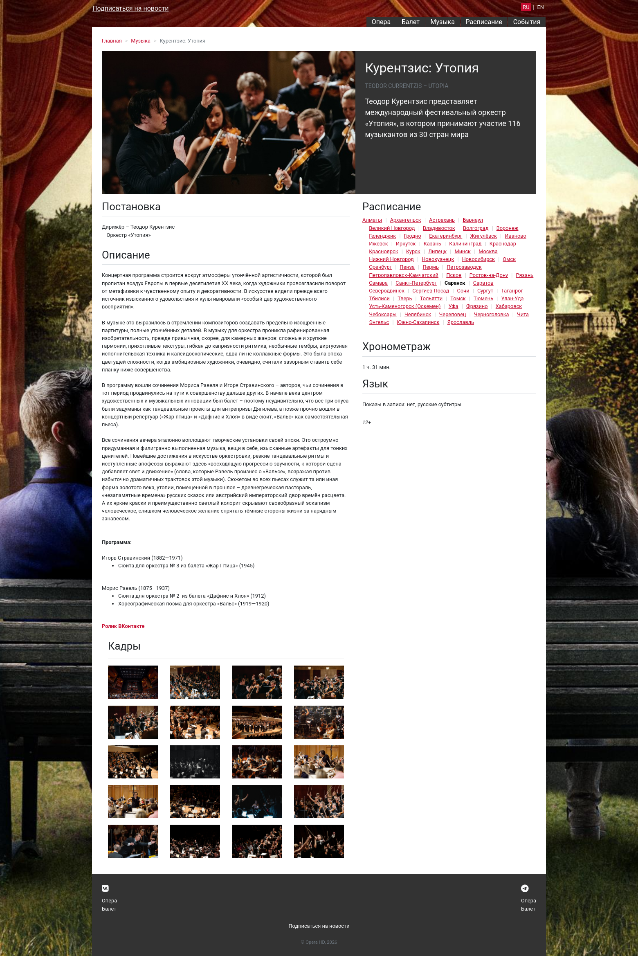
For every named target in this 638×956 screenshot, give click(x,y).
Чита (523, 314)
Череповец (452, 314)
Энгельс (379, 322)
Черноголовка (491, 314)
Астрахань (442, 220)
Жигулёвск (483, 236)
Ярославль (460, 322)
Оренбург (380, 267)
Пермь (430, 267)
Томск (457, 298)
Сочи (463, 291)
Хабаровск (509, 306)
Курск (413, 251)
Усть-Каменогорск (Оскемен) (404, 306)
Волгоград (475, 228)
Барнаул (473, 220)
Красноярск (383, 251)
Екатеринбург (445, 236)
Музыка (442, 22)
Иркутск (406, 244)
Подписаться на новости (130, 8)
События (527, 22)
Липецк (437, 251)
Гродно (412, 236)
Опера (381, 22)
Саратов (483, 283)
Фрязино (477, 306)
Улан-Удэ (512, 298)
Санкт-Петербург (415, 283)
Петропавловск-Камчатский (403, 275)
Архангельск (405, 220)
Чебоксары (383, 314)
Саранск (455, 283)
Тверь (405, 298)
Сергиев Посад (430, 291)
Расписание (484, 22)
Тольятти (431, 298)
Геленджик (382, 236)
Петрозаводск (464, 267)
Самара (378, 283)
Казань (432, 244)
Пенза (407, 267)
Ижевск (378, 244)
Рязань (524, 275)
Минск (462, 251)
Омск (509, 259)
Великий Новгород (392, 228)
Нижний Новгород (391, 259)
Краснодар (503, 244)
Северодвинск (386, 291)
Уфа (453, 306)
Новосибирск (478, 259)
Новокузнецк (438, 259)
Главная (112, 41)
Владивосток (439, 228)
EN (540, 7)
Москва (487, 251)
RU (526, 7)
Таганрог (512, 291)
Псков (453, 275)
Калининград (465, 244)
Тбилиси (379, 298)
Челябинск (417, 314)
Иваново (515, 236)
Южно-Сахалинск (418, 322)
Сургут (485, 291)
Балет (411, 22)
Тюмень (483, 298)
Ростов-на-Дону (489, 275)
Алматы (372, 220)
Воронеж (507, 228)
